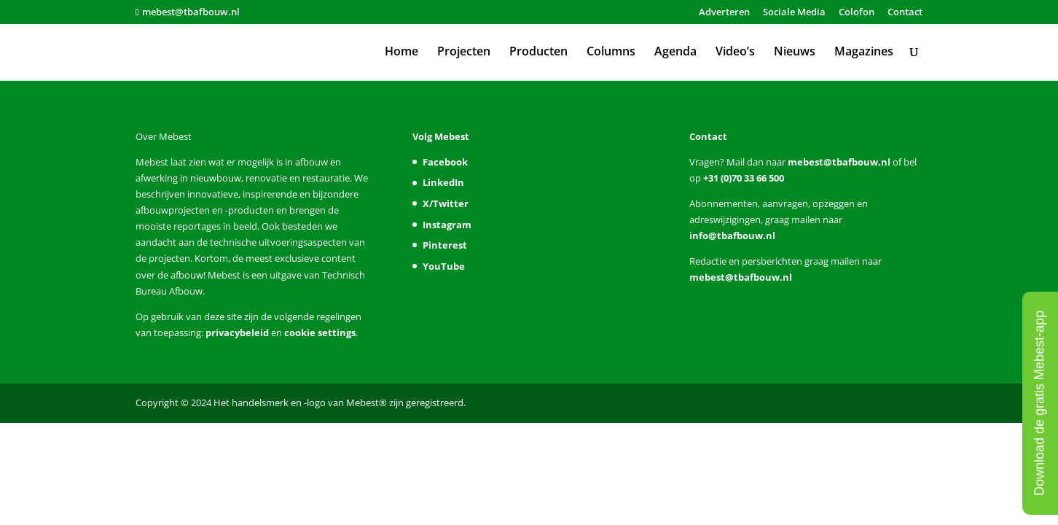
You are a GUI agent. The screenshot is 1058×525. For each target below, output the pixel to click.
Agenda (675, 52)
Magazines (863, 52)
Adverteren (724, 12)
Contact (904, 12)
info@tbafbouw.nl (732, 235)
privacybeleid (237, 332)
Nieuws (794, 52)
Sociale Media (794, 12)
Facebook (445, 161)
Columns (611, 52)
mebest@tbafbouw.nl (839, 161)
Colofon (856, 12)
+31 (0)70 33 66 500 (742, 177)
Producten (538, 52)
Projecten (463, 52)
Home (401, 52)
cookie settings (320, 332)
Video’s (735, 52)
